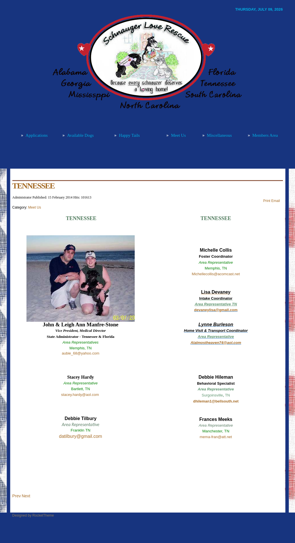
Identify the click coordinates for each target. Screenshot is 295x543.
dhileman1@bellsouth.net (216, 401)
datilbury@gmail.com (80, 436)
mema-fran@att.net (216, 437)
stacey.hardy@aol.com (80, 394)
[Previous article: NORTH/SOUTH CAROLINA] (16, 496)
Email (275, 201)
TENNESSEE (33, 185)
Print (267, 201)
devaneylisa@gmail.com (216, 310)
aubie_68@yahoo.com (80, 353)
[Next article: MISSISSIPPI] (26, 496)
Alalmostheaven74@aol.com (216, 342)
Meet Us (34, 207)
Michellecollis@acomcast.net (216, 274)
